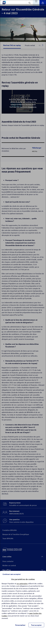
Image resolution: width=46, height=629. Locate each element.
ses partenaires (22, 583)
